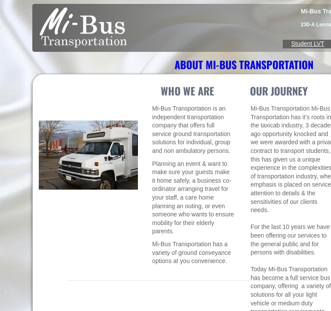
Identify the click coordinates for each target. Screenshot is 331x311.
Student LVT (308, 43)
